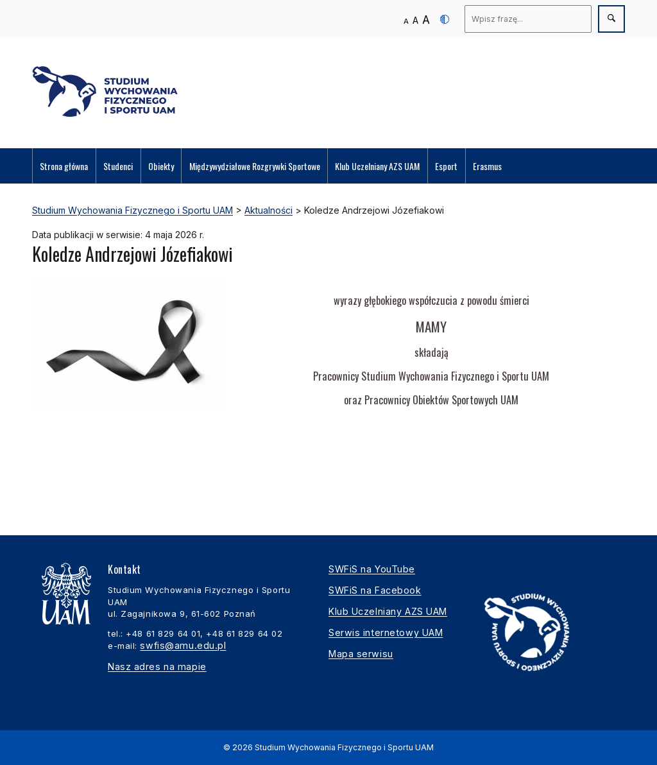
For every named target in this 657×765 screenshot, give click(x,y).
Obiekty (161, 166)
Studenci (118, 166)
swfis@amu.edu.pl (183, 645)
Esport (446, 166)
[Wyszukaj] (528, 18)
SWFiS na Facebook (375, 590)
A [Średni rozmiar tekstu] (415, 20)
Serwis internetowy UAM (385, 632)
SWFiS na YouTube (371, 568)
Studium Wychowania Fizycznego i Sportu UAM (344, 747)
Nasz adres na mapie (157, 666)
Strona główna (64, 166)
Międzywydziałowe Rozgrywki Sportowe (254, 166)
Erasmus (487, 166)
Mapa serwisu (360, 653)
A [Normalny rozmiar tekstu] (406, 21)
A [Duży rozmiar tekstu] (426, 19)
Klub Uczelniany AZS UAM (377, 166)
